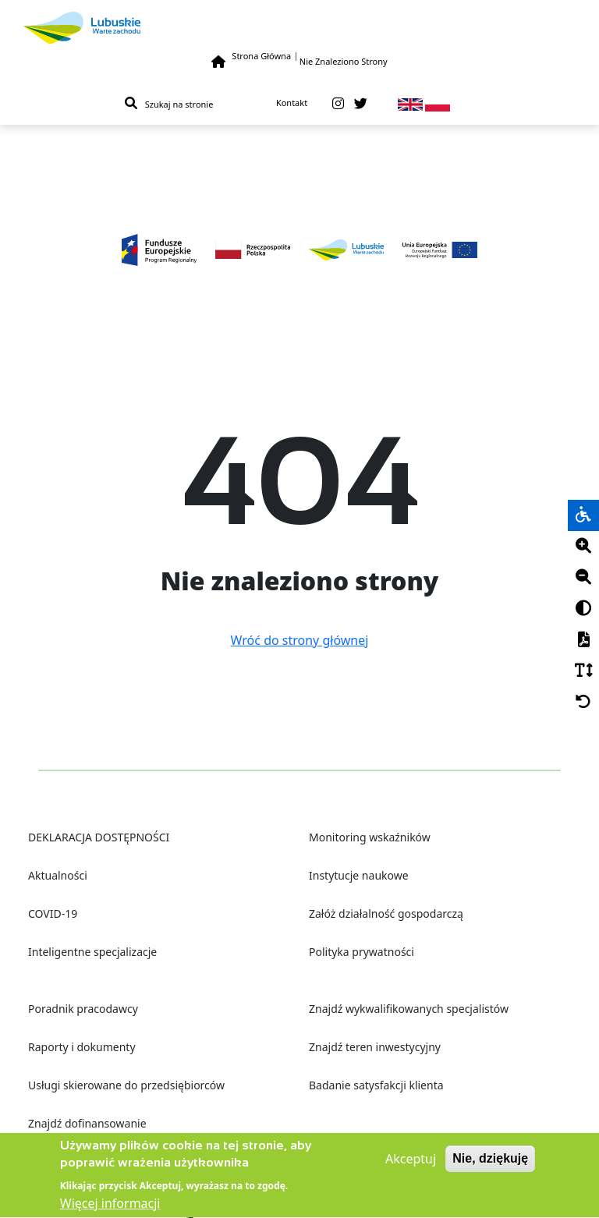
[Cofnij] (583, 702)
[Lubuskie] (299, 28)
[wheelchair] (583, 515)
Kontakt (291, 102)
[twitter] (360, 104)
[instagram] (338, 104)
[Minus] (583, 577)
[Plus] (583, 546)
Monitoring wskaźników (370, 837)
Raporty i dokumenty (82, 1046)
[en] (410, 103)
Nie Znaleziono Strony (344, 61)
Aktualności (57, 875)
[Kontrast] (583, 609)
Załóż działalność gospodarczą (386, 913)
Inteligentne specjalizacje (92, 951)
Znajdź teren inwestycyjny (375, 1046)
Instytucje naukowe (359, 875)
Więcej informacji (110, 1208)
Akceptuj (410, 1163)
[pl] (437, 103)
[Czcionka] (583, 671)
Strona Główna (261, 56)
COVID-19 (52, 913)
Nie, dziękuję (490, 1163)
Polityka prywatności (361, 951)
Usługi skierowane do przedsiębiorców (126, 1085)
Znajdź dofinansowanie (87, 1123)
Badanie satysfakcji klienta (376, 1085)
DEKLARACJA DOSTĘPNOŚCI (98, 837)
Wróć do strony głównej (300, 640)
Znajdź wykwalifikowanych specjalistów (409, 1008)
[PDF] (583, 640)
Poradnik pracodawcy (83, 1008)
